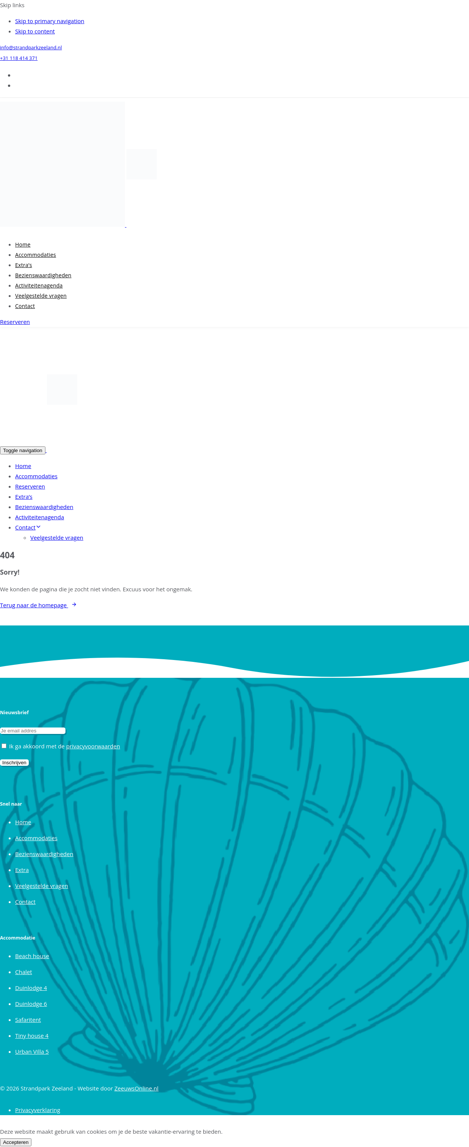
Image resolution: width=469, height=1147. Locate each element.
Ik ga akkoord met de (61, 746)
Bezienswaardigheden (43, 275)
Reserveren (30, 486)
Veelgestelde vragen (41, 295)
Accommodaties (35, 254)
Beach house (32, 956)
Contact (25, 306)
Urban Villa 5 (32, 1051)
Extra (22, 870)
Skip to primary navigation (49, 21)
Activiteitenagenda (39, 285)
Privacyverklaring (37, 1110)
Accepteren (15, 1142)
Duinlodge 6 (31, 1003)
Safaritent (28, 1019)
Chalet (23, 972)
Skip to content (35, 31)
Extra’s (23, 265)
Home (23, 244)
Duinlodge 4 (31, 987)
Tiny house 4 (31, 1035)
